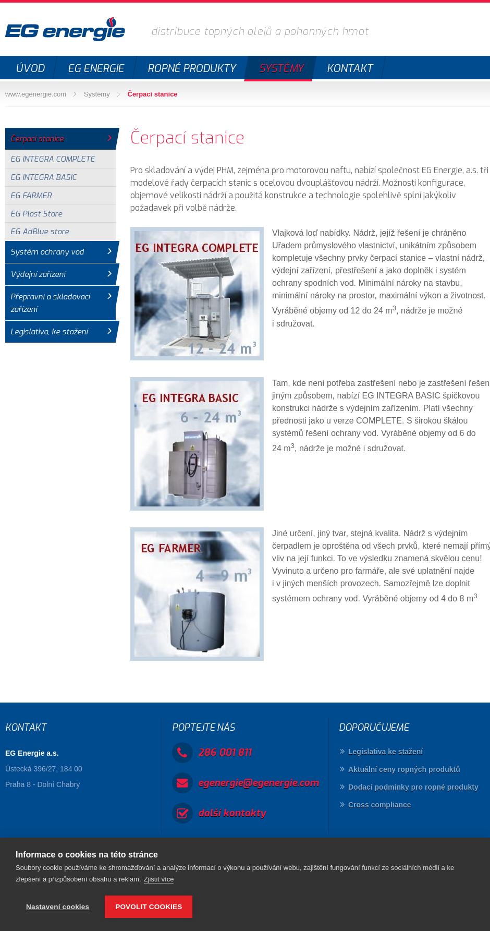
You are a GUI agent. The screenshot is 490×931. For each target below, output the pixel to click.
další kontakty (232, 812)
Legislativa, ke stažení (49, 332)
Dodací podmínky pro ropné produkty (413, 787)
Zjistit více (159, 879)
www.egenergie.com (35, 94)
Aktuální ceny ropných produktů (404, 769)
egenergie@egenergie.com (258, 782)
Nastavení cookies (57, 907)
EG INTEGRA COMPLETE (52, 159)
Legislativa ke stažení (385, 751)
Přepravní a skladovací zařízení (50, 303)
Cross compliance (379, 805)
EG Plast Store (36, 214)
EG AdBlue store (39, 231)
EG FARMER (31, 195)
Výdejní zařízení (37, 274)
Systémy (97, 94)
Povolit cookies (148, 907)
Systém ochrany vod (47, 252)
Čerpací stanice (153, 94)
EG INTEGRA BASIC (43, 177)
